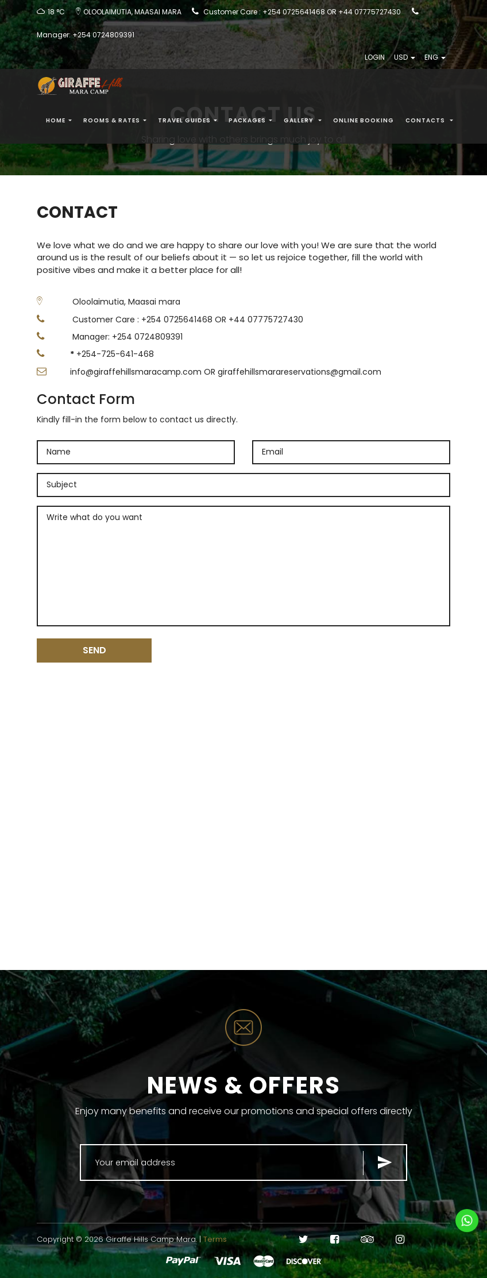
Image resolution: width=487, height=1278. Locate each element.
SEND (94, 650)
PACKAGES (250, 122)
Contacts (429, 122)
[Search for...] (243, 1162)
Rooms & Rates (114, 122)
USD (404, 59)
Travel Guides (187, 122)
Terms (215, 1239)
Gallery (303, 122)
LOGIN (375, 59)
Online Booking (363, 122)
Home (59, 122)
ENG (435, 59)
